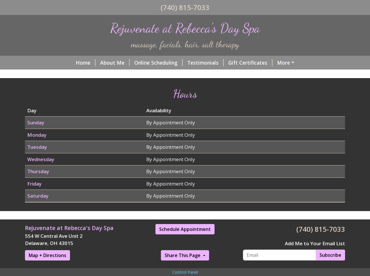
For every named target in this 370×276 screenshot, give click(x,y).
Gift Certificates (250, 62)
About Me (115, 62)
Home (86, 62)
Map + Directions (47, 255)
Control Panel (185, 272)
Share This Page (183, 255)
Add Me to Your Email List (315, 243)
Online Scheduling (158, 62)
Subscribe (330, 255)
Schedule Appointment (185, 229)
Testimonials (205, 62)
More (283, 62)
